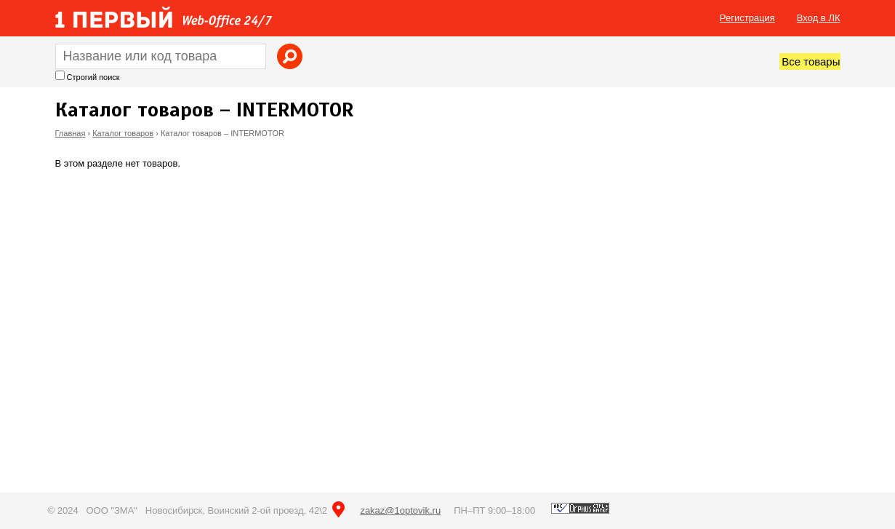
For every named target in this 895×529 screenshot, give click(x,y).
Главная (70, 133)
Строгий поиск (93, 77)
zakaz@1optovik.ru (400, 510)
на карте (338, 509)
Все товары (811, 61)
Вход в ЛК (818, 17)
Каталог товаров (122, 133)
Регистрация (747, 17)
